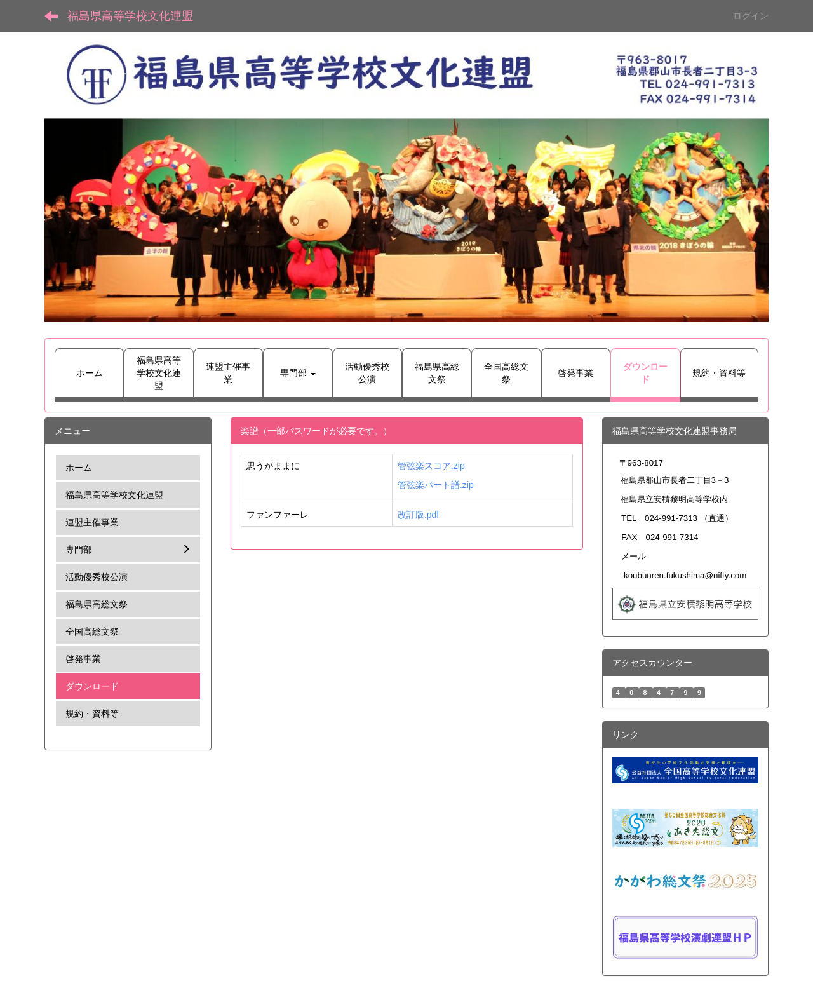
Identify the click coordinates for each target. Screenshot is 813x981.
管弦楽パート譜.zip (436, 485)
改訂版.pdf (418, 515)
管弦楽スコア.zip (431, 466)
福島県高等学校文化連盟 (130, 16)
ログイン (751, 16)
